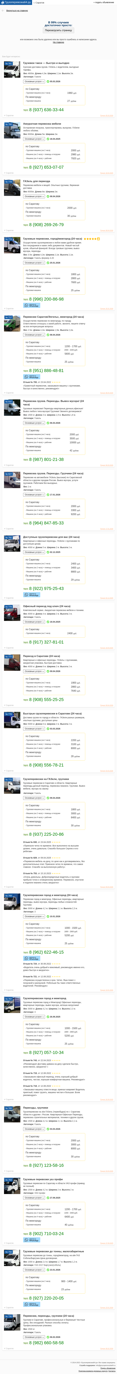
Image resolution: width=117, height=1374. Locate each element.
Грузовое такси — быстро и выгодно (46, 63)
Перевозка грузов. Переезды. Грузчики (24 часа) (53, 473)
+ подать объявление (104, 2)
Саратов (10, 115)
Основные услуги (33, 81)
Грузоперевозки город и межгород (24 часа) (50, 895)
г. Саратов (39, 2)
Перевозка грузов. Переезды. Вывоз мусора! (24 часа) (53, 403)
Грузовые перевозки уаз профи (43, 1179)
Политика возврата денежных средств (93, 1371)
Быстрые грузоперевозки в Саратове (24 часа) (52, 713)
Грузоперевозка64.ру (18, 2)
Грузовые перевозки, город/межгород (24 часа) (54, 238)
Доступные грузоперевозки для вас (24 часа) (51, 537)
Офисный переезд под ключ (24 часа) (46, 606)
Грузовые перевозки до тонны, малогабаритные (53, 1251)
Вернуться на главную (17, 10)
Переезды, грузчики (35, 1107)
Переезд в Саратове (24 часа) (41, 656)
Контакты (112, 1371)
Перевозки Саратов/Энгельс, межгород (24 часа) (53, 316)
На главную (58, 42)
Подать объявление (108, 1368)
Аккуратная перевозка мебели (42, 123)
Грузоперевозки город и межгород (44, 998)
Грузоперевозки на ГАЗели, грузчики (46, 779)
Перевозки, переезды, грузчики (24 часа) (48, 1315)
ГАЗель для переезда (36, 181)
